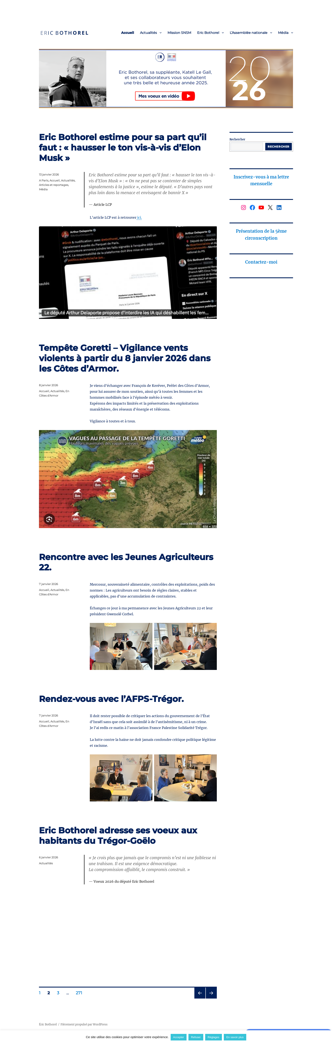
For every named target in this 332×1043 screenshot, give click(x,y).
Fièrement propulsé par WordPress (84, 1024)
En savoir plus (235, 1037)
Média (283, 33)
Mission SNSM (179, 33)
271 (80, 992)
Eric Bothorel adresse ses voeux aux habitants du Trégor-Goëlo (118, 835)
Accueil (127, 33)
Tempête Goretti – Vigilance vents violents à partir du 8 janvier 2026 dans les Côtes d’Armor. (124, 358)
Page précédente (198, 998)
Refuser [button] (196, 1037)
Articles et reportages (53, 185)
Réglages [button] (213, 1037)
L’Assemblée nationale (248, 33)
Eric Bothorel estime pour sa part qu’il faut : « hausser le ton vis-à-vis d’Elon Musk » (122, 147)
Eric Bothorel (208, 33)
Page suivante (211, 998)
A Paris (43, 180)
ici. (139, 217)
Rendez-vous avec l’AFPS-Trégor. (111, 699)
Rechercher (237, 139)
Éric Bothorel (48, 1024)
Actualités (148, 33)
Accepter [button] (178, 1037)
